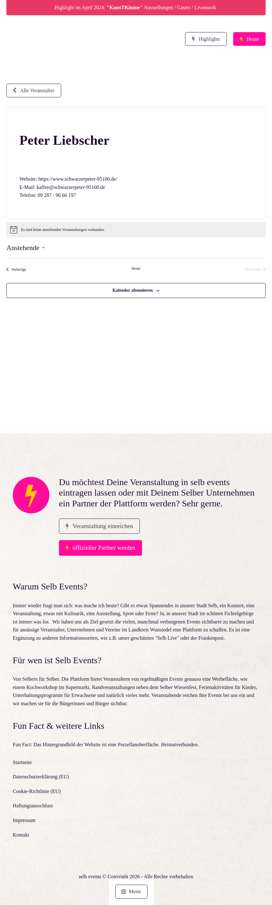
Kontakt (21, 835)
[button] (206, 39)
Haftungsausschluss (33, 805)
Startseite (22, 762)
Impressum (24, 820)
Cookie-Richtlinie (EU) (37, 791)
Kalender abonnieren (132, 290)
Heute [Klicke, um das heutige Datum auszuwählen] (136, 268)
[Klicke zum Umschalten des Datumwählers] (25, 247)
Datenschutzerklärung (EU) (41, 776)
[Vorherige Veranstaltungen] (16, 269)
